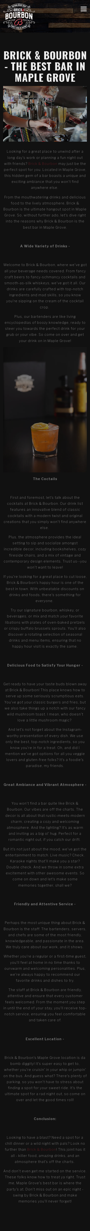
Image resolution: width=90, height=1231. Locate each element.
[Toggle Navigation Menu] (83, 8)
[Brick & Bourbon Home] (19, 16)
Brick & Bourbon (42, 164)
